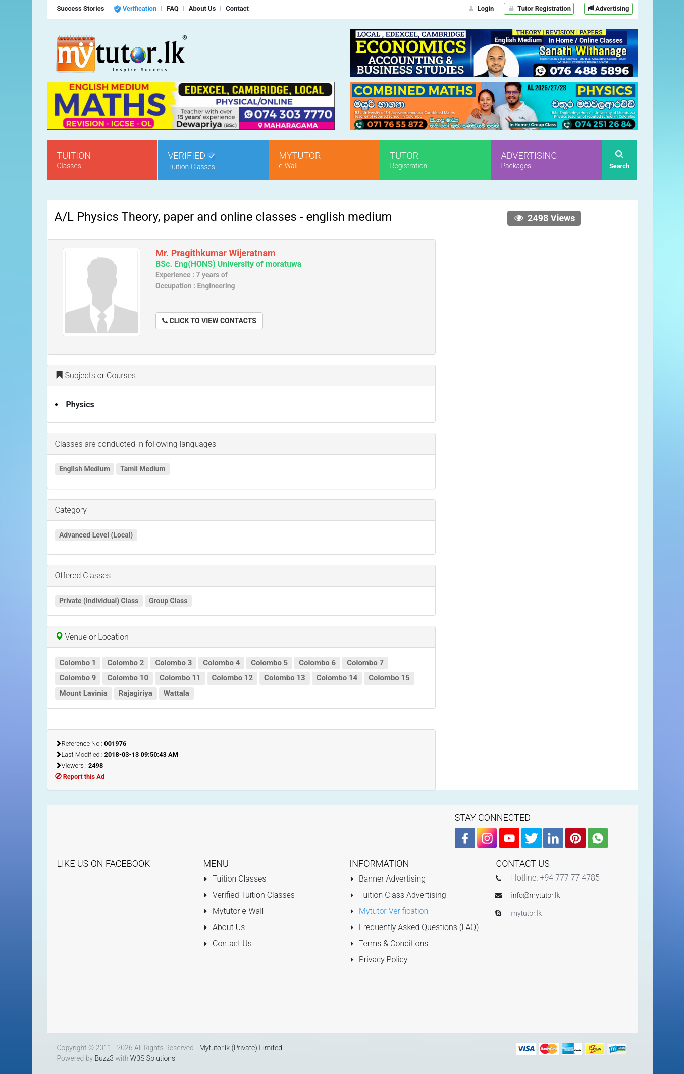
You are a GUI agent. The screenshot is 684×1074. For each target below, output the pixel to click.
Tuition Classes (235, 879)
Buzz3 (104, 1058)
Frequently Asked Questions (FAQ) (414, 927)
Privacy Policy (379, 959)
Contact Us (227, 943)
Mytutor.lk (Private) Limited (240, 1048)
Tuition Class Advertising (398, 895)
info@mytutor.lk (535, 895)
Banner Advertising (388, 879)
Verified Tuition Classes (249, 895)
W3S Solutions (152, 1058)
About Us (224, 927)
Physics (80, 404)
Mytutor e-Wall (233, 911)
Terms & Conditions (389, 943)
